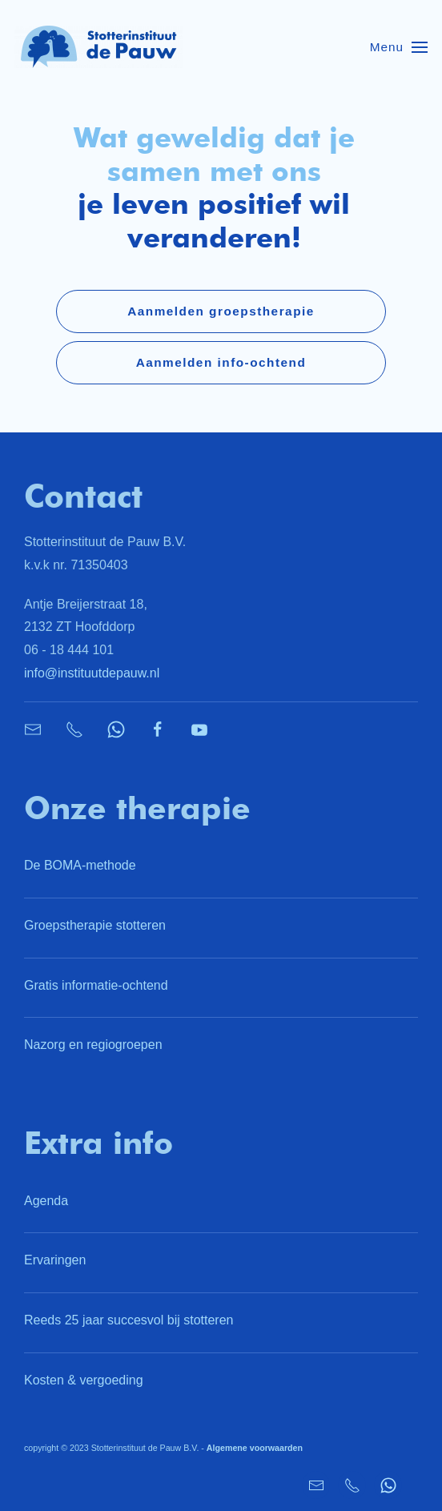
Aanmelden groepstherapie (221, 311)
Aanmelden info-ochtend (221, 362)
